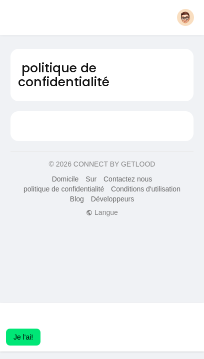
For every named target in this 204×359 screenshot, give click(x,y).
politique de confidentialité (64, 189)
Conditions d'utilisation (145, 189)
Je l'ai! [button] (23, 337)
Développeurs (112, 199)
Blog (77, 199)
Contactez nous (128, 179)
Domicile (65, 179)
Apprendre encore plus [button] (121, 324)
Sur (91, 179)
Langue (102, 212)
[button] (185, 17)
